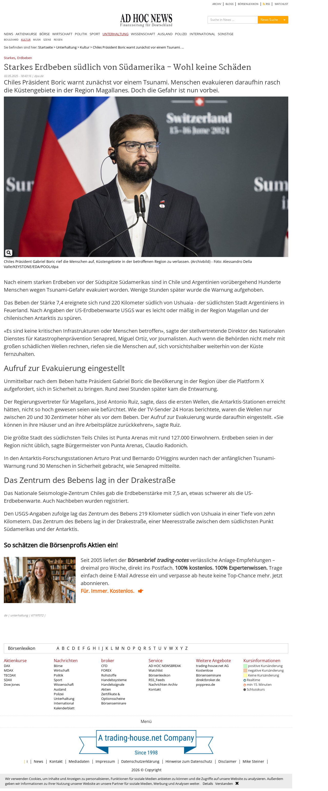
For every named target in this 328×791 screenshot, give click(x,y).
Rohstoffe (108, 675)
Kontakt (155, 689)
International (64, 703)
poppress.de (205, 684)
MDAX (8, 670)
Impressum (105, 761)
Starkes (9, 58)
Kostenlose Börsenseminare (208, 672)
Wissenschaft (64, 684)
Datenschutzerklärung (140, 761)
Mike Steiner (253, 761)
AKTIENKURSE (26, 34)
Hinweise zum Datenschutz (189, 761)
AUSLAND (165, 34)
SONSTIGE (225, 34)
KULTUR (25, 39)
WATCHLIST (281, 4)
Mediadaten (79, 761)
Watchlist (156, 670)
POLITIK (81, 34)
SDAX (8, 680)
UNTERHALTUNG (115, 34)
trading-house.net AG (212, 665)
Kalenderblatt (64, 708)
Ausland (60, 689)
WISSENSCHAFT (143, 34)
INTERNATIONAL (202, 34)
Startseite (45, 47)
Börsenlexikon (21, 648)
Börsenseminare (113, 703)
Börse (58, 665)
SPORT (95, 34)
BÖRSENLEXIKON (248, 4)
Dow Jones (12, 684)
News (38, 761)
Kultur (84, 47)
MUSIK (37, 39)
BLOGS (229, 4)
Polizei (59, 694)
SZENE (47, 39)
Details (208, 783)
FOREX (106, 670)
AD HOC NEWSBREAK (165, 665)
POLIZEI (181, 34)
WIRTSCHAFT (62, 34)
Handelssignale (112, 684)
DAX (7, 665)
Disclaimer (227, 761)
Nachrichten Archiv (163, 684)
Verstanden (224, 783)
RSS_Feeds (157, 680)
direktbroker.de (208, 680)
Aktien (106, 689)
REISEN (58, 39)
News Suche (269, 19)
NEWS (8, 34)
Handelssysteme (114, 680)
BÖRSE (44, 34)
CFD (104, 665)
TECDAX (10, 675)
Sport (58, 680)
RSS (266, 4)
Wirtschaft (61, 670)
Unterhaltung (66, 47)
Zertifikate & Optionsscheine (113, 696)
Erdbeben (24, 58)
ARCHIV (216, 4)
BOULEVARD (11, 39)
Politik (58, 675)
